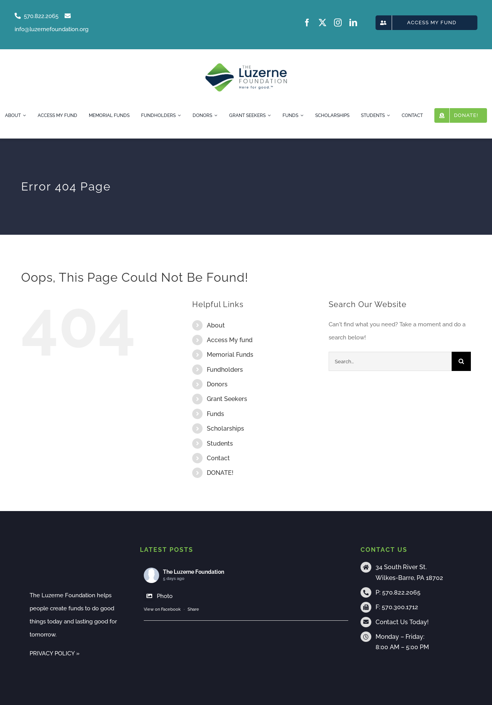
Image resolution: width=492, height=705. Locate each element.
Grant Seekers (227, 399)
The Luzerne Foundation (193, 572)
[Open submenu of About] (23, 115)
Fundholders (225, 369)
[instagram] (338, 23)
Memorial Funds (230, 354)
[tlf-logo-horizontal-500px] (245, 65)
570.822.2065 (401, 592)
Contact (218, 458)
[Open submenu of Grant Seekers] (268, 115)
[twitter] (322, 23)
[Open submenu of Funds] (301, 115)
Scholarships (225, 428)
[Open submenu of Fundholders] (178, 115)
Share (193, 609)
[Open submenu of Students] (387, 115)
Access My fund (230, 340)
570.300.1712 (400, 607)
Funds (215, 414)
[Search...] (390, 361)
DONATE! (220, 472)
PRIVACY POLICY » (55, 653)
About (216, 325)
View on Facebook (162, 609)
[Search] (461, 361)
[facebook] (307, 23)
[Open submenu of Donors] (215, 115)
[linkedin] (353, 23)
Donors (217, 384)
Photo (158, 596)
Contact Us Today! (402, 622)
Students (220, 443)
